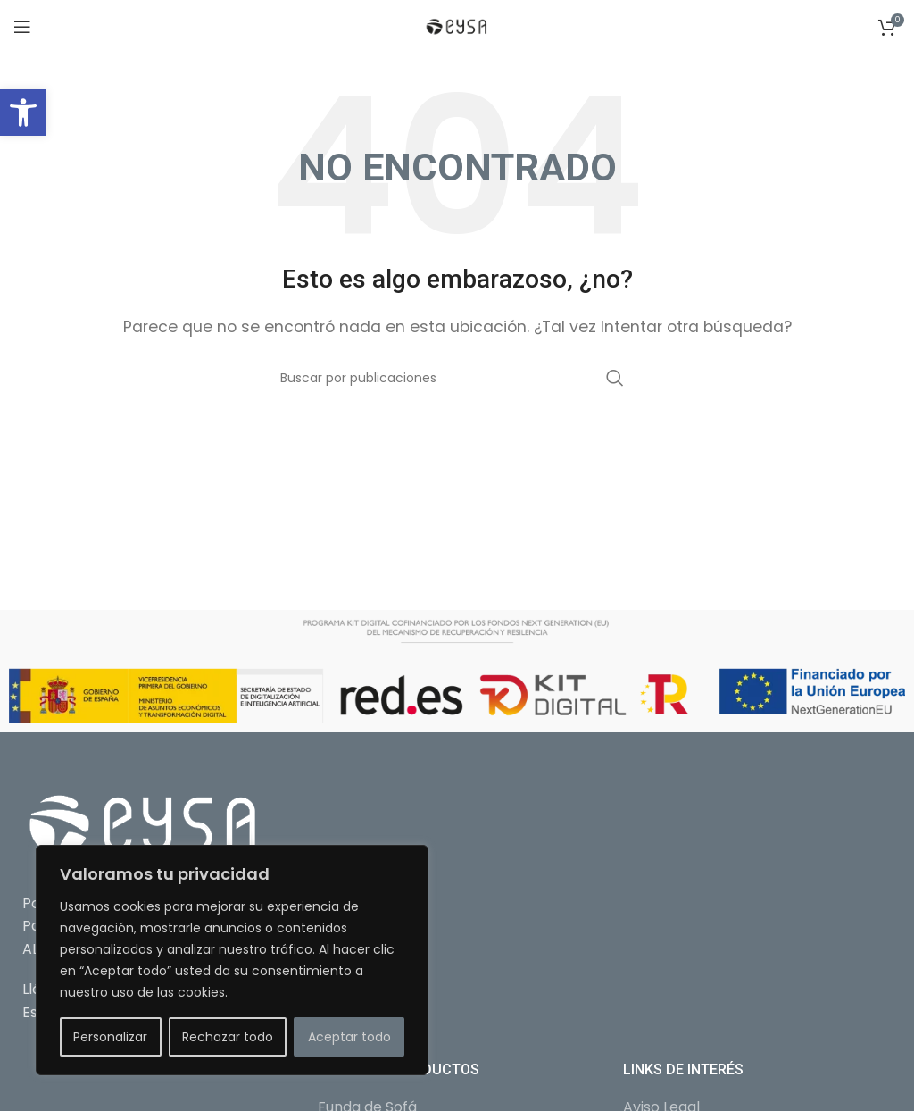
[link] (23, 112)
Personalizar (110, 1037)
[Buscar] (457, 377)
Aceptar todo (349, 1037)
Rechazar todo (227, 1037)
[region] (232, 960)
